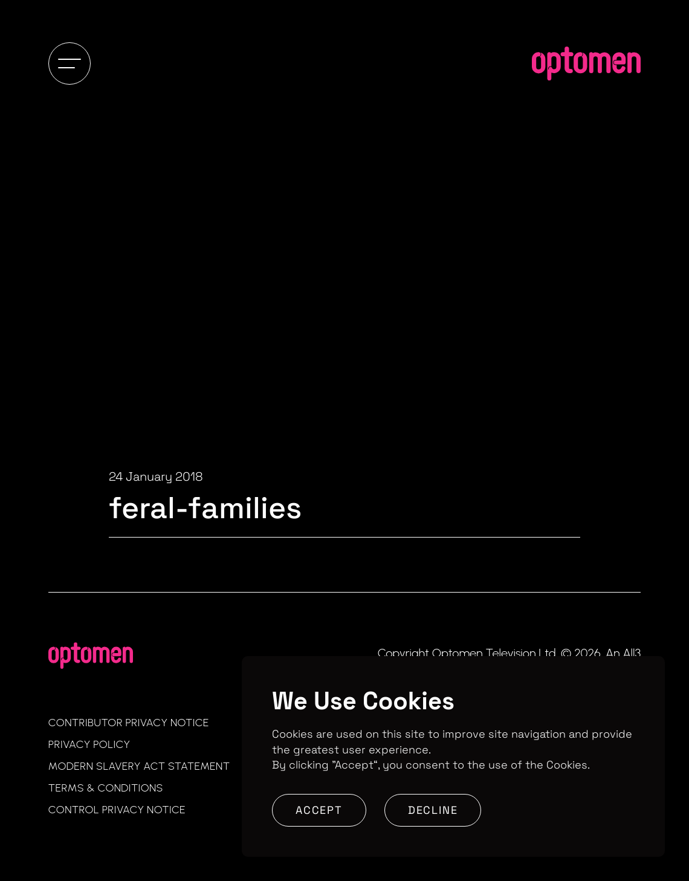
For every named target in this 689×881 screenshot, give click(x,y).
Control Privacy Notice (117, 809)
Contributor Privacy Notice (128, 722)
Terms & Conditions (105, 788)
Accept (319, 810)
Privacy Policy (89, 744)
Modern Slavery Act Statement (139, 766)
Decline (433, 810)
